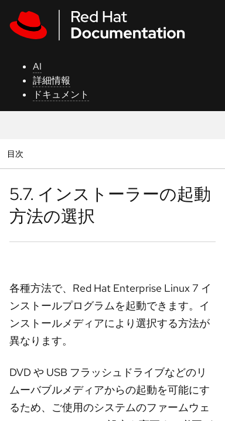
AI (37, 66)
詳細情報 (51, 80)
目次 (16, 153)
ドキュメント (61, 94)
